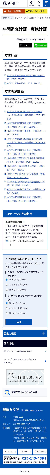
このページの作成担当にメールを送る (26, 243)
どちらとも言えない (18, 284)
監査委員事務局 (13, 222)
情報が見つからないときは (24, 392)
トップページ (20, 18)
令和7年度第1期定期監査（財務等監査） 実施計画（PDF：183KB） (24, 199)
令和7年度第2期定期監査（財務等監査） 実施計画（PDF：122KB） (24, 152)
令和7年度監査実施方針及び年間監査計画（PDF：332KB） (26, 77)
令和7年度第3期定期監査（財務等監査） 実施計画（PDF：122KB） (24, 125)
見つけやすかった (17, 303)
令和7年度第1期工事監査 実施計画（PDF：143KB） (26, 191)
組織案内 (23, 451)
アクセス (8, 451)
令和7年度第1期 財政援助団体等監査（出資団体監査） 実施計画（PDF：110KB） (26, 142)
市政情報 (33, 18)
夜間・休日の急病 (36, 11)
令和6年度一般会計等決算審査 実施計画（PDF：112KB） (26, 168)
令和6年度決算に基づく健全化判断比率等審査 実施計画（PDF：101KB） (26, 160)
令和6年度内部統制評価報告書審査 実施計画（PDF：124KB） (26, 184)
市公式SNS (39, 451)
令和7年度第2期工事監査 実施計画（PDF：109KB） (26, 133)
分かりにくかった (17, 289)
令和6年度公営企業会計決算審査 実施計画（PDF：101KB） (26, 176)
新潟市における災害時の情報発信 (18, 351)
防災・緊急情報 (14, 11)
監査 (41, 18)
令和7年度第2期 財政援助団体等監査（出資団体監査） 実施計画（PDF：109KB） (26, 115)
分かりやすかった (17, 279)
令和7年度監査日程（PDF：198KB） (25, 83)
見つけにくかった (17, 313)
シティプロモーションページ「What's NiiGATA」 (20, 361)
